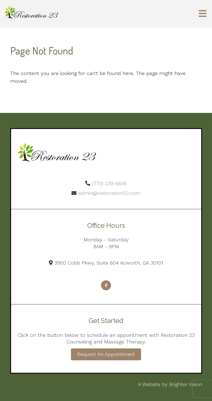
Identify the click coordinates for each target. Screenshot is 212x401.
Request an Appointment (106, 354)
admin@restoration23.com (109, 193)
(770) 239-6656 (109, 183)
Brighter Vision (185, 384)
